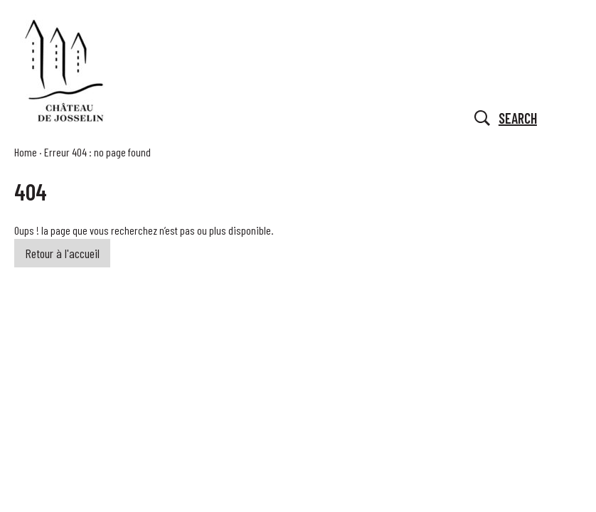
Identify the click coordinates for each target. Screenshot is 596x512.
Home (25, 152)
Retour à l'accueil (62, 253)
